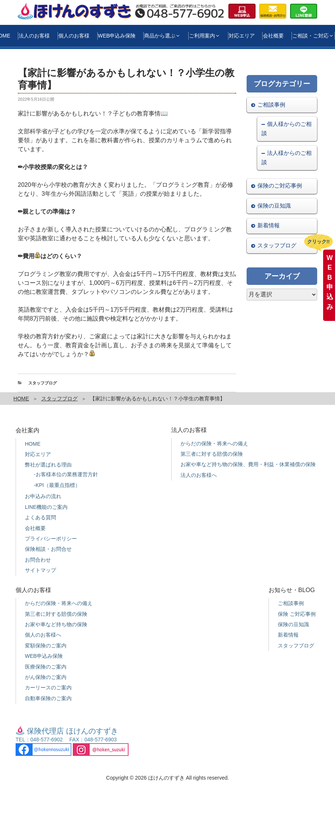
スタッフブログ (42, 383)
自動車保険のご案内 (48, 698)
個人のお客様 (74, 36)
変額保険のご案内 (45, 646)
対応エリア (242, 36)
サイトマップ (40, 570)
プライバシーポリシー (51, 539)
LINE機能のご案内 (46, 507)
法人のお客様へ (198, 475)
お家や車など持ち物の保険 (56, 624)
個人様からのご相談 (286, 128)
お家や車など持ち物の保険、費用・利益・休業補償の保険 (248, 464)
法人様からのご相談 (286, 157)
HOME (21, 399)
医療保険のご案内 (45, 667)
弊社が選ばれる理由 (48, 465)
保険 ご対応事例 (297, 614)
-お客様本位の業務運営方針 (66, 474)
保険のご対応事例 (279, 185)
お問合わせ (38, 560)
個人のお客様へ (43, 635)
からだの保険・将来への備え (214, 443)
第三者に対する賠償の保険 (211, 454)
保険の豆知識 (274, 205)
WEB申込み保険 (117, 36)
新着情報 (268, 225)
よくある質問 (40, 517)
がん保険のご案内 (45, 677)
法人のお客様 (34, 36)
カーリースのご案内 (48, 687)
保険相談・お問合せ (48, 549)
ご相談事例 (271, 104)
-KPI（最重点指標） (57, 485)
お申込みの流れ (43, 496)
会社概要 (273, 36)
